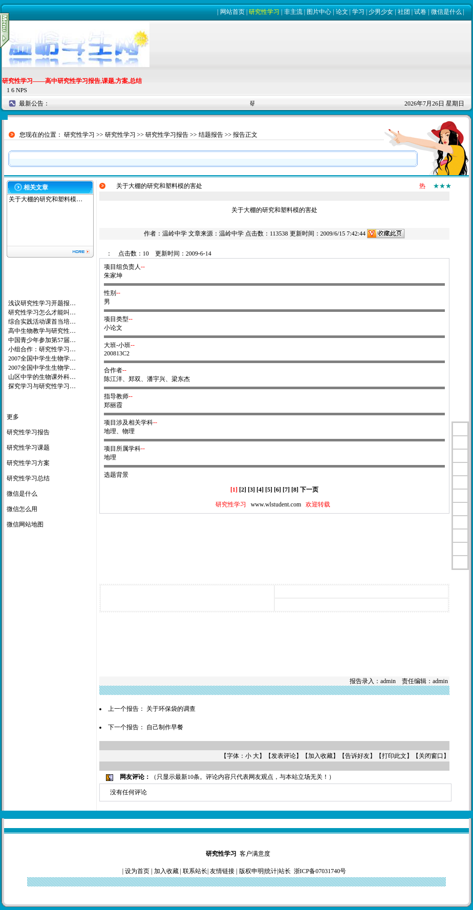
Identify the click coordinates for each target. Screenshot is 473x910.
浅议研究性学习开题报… (42, 303)
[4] (260, 489)
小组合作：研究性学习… (42, 349)
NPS (21, 90)
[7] (286, 489)
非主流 (293, 11)
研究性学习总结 (28, 478)
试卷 (420, 11)
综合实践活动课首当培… (42, 321)
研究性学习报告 (166, 134)
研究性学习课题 (28, 447)
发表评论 (283, 755)
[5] (268, 489)
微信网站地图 (25, 524)
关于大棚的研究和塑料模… (45, 199)
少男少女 (381, 11)
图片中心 (319, 11)
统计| (271, 871)
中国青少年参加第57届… (42, 340)
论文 (342, 11)
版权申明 (251, 871)
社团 (404, 11)
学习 (358, 11)
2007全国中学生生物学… (42, 358)
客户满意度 (255, 853)
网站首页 (232, 11)
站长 (284, 871)
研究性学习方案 (28, 463)
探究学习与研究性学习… (42, 386)
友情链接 (222, 871)
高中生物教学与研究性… (42, 330)
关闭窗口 (431, 755)
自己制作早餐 (164, 727)
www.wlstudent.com (276, 504)
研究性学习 (264, 11)
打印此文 (394, 755)
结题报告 (211, 134)
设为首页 (137, 871)
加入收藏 (320, 755)
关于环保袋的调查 (171, 708)
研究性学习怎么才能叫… (42, 312)
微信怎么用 (22, 509)
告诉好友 (357, 755)
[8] (294, 489)
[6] (277, 489)
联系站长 (195, 871)
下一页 (309, 489)
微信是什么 (446, 11)
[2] (242, 489)
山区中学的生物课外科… (42, 376)
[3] (251, 489)
